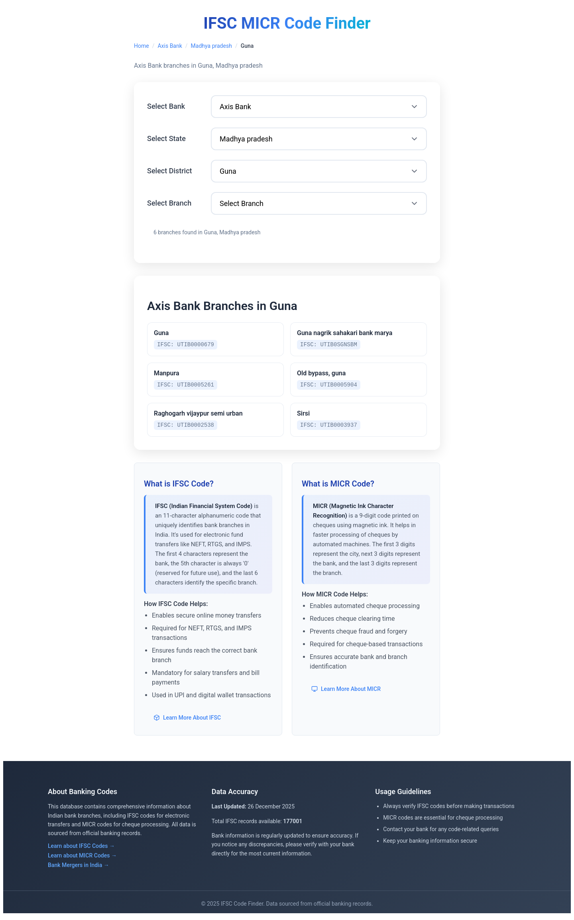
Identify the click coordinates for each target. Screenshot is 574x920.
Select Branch (169, 203)
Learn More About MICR (346, 692)
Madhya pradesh (211, 46)
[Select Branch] (319, 203)
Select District (169, 171)
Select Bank (166, 106)
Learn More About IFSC (187, 721)
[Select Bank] (319, 106)
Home (141, 46)
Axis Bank (169, 46)
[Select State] (319, 139)
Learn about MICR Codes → (82, 859)
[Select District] (319, 171)
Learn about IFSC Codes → (81, 849)
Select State (166, 138)
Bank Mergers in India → (78, 868)
